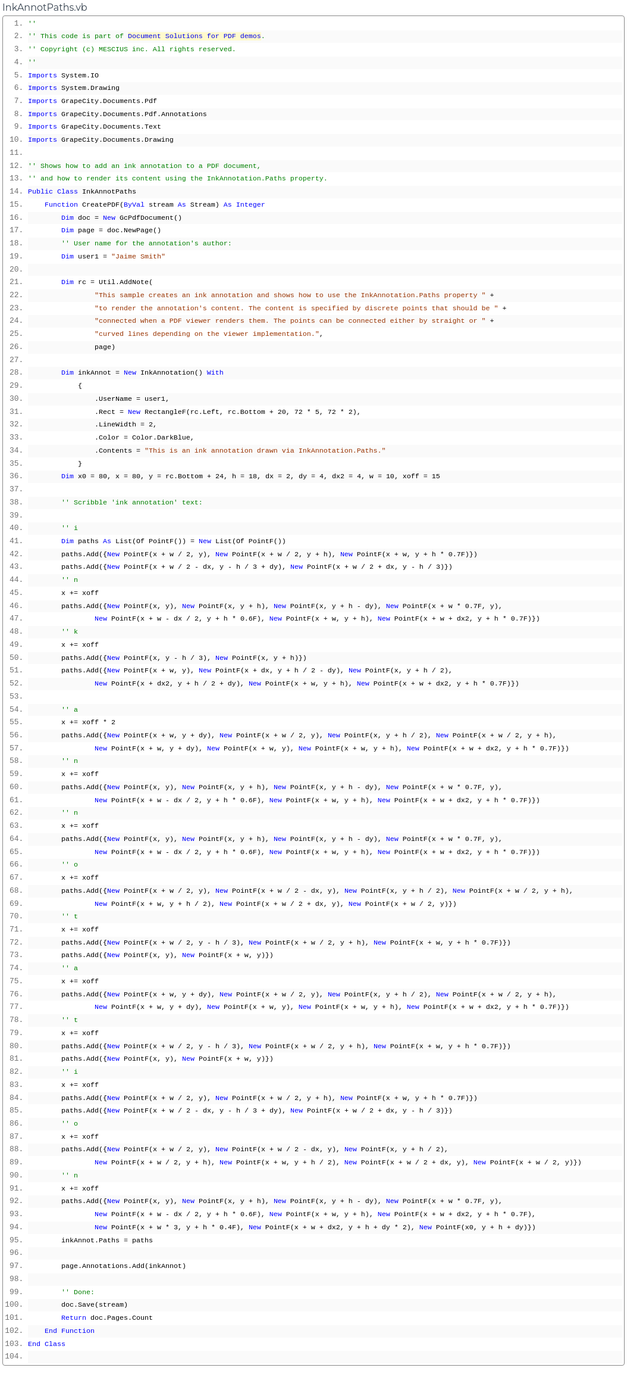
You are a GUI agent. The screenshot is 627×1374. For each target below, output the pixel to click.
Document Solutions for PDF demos (194, 36)
